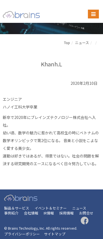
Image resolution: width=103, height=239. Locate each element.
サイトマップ (54, 234)
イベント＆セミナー (51, 208)
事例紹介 (11, 213)
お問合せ (86, 213)
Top (67, 42)
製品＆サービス (16, 208)
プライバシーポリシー (22, 234)
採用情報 (66, 213)
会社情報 (31, 213)
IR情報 (49, 213)
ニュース (82, 42)
